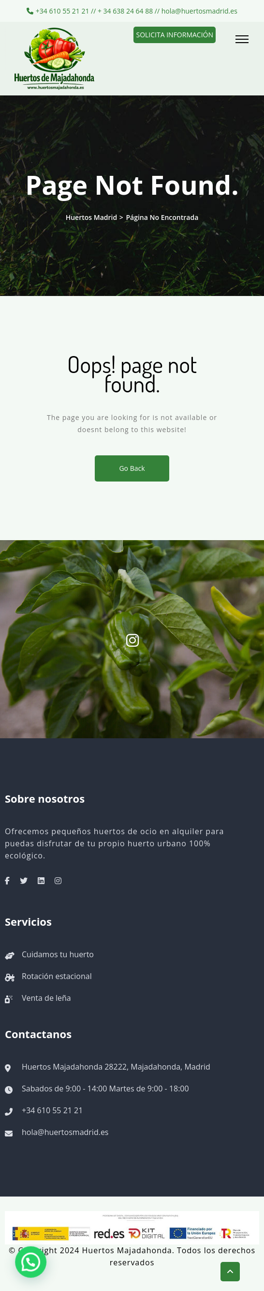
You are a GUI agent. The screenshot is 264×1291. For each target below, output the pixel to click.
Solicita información (174, 34)
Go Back (132, 468)
